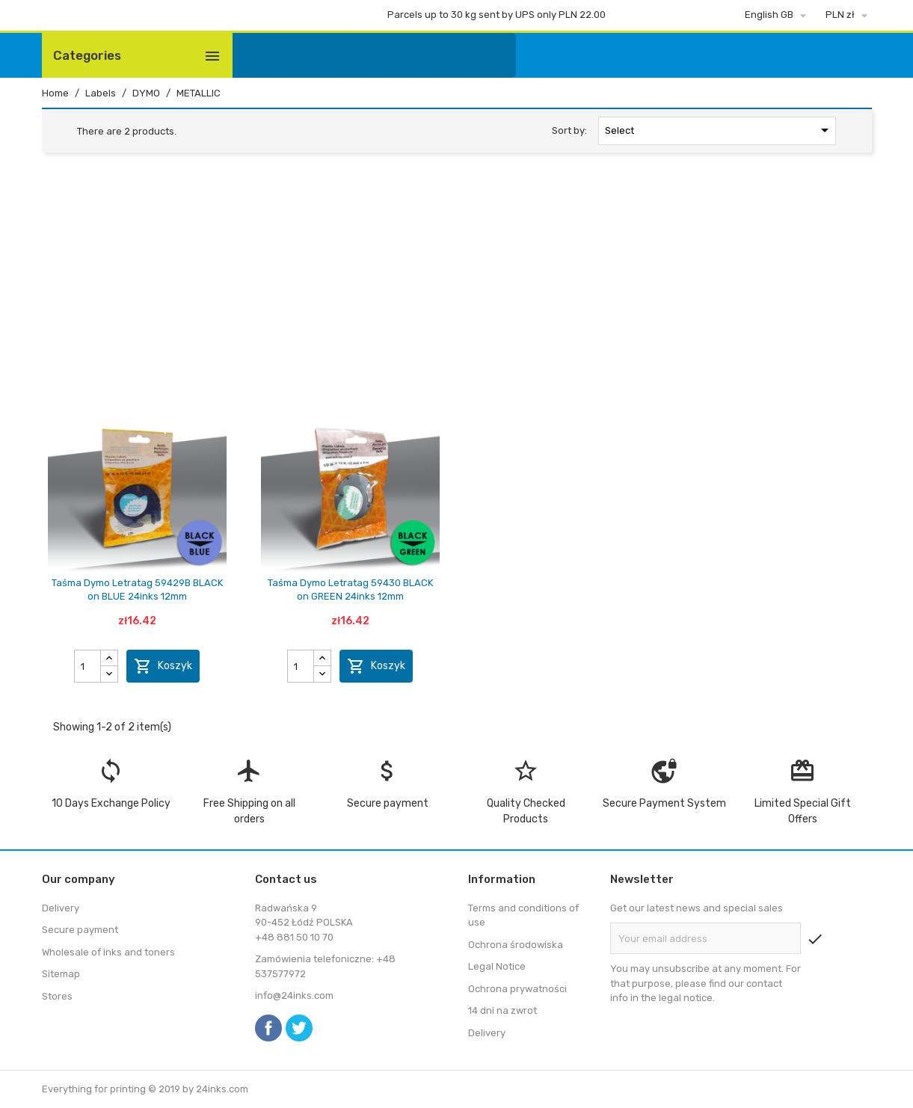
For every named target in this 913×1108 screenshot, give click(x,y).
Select (719, 130)
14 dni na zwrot (502, 1010)
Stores (57, 996)
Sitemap (61, 973)
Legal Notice (497, 966)
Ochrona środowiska (515, 944)
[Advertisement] (457, 278)
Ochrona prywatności (517, 988)
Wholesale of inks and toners (108, 952)
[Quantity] (88, 666)
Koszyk (163, 666)
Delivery (60, 908)
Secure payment (80, 929)
